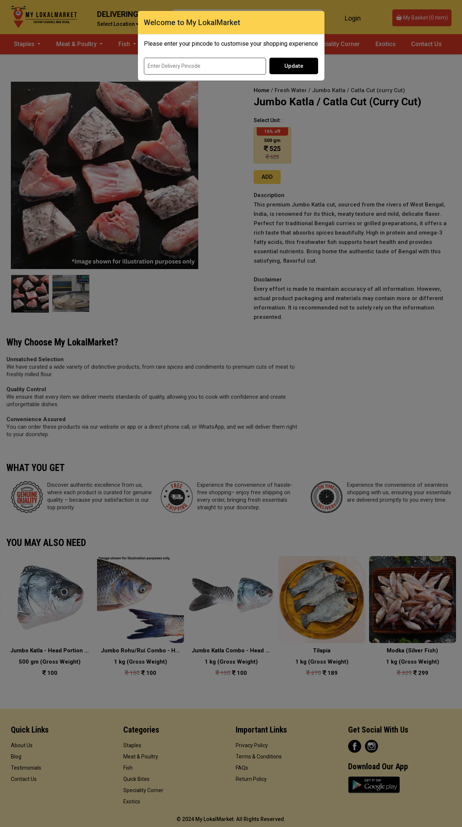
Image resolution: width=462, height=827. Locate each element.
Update (294, 66)
